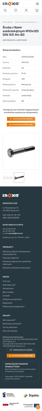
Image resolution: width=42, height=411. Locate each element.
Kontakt (6, 296)
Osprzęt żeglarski (11, 258)
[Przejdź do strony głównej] (11, 4)
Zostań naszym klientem (21, 119)
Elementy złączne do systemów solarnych (17, 262)
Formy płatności (10, 327)
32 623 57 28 (11, 229)
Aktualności (8, 288)
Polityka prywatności (12, 299)
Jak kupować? (9, 320)
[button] (21, 367)
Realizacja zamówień (12, 324)
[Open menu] (37, 4)
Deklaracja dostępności (13, 306)
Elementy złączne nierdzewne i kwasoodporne (16, 252)
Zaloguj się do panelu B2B (21, 124)
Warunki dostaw (10, 331)
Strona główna (8, 22)
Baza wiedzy (8, 292)
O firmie (6, 281)
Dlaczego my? (9, 285)
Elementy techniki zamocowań (16, 268)
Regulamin (7, 303)
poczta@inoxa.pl (16, 233)
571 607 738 (10, 231)
